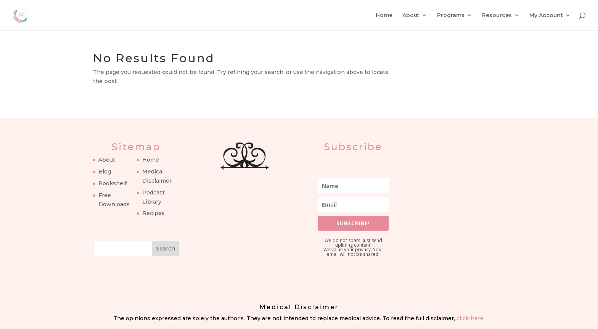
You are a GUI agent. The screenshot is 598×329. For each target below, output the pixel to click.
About (411, 16)
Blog (104, 171)
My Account (546, 16)
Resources (497, 16)
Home (384, 16)
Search (165, 248)
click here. (471, 318)
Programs (451, 16)
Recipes (153, 213)
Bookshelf (112, 183)
